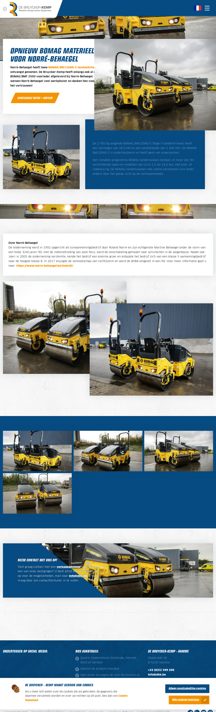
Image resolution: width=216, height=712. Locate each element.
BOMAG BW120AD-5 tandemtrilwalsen (75, 67)
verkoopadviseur (69, 567)
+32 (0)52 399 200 (161, 670)
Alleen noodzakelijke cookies (187, 688)
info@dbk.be (78, 576)
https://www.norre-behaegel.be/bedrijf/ (44, 266)
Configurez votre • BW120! (35, 98)
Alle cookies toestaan (185, 700)
